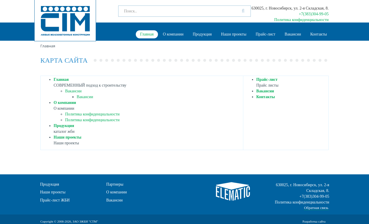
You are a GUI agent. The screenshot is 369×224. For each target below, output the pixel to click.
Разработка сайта (314, 221)
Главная (147, 34)
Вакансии (293, 34)
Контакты (318, 34)
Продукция (202, 34)
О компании (173, 34)
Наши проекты (233, 34)
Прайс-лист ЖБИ (55, 200)
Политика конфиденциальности (301, 20)
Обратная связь (316, 208)
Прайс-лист (266, 34)
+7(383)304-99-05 (314, 14)
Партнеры (114, 184)
